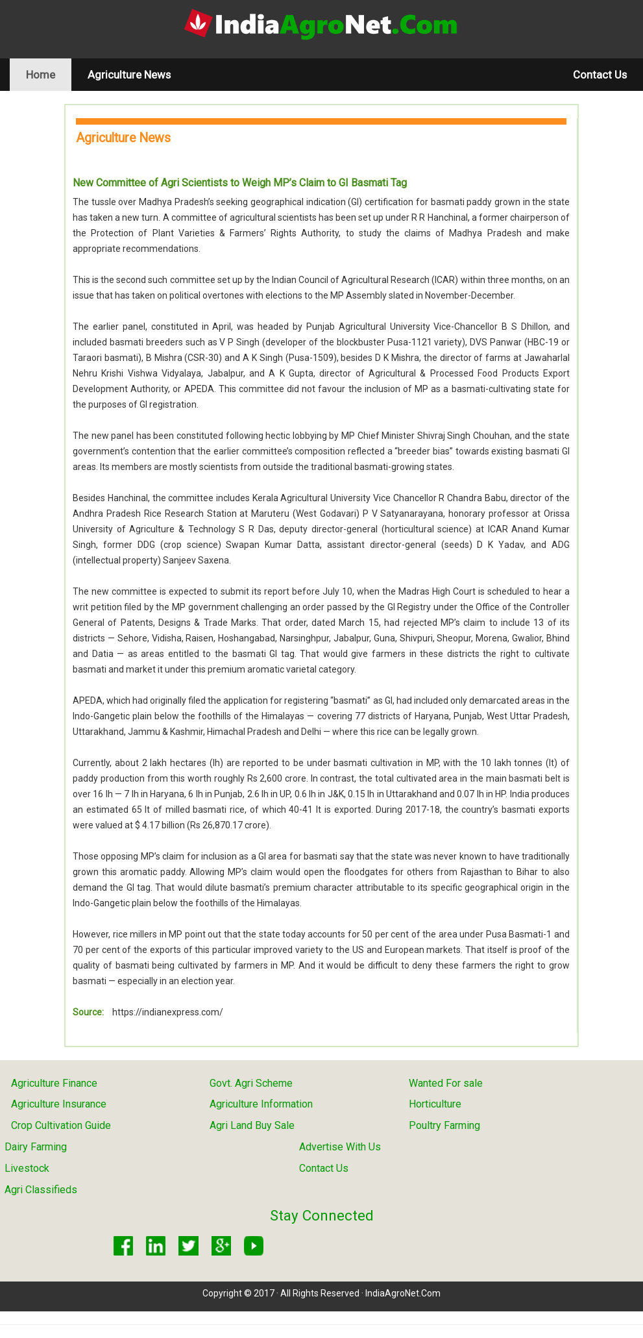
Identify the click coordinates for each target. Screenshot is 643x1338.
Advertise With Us (340, 1147)
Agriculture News (129, 74)
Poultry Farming (444, 1125)
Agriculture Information (261, 1104)
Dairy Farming (36, 1147)
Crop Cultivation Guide (61, 1125)
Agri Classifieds (41, 1189)
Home (48, 74)
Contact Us (600, 74)
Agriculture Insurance (58, 1104)
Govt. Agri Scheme (251, 1083)
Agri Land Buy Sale (252, 1125)
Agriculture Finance (54, 1083)
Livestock (27, 1168)
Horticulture (435, 1104)
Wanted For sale (446, 1083)
